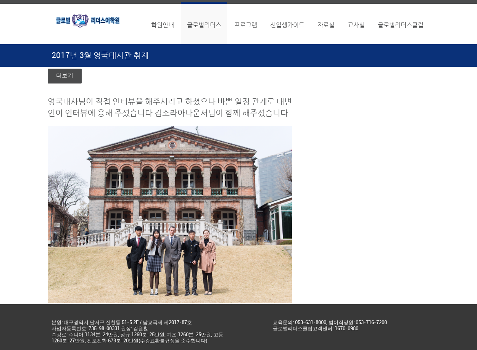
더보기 (64, 76)
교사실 (356, 25)
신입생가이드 (287, 25)
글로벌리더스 (204, 25)
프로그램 (245, 25)
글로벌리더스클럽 (401, 25)
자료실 (326, 25)
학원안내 (162, 25)
